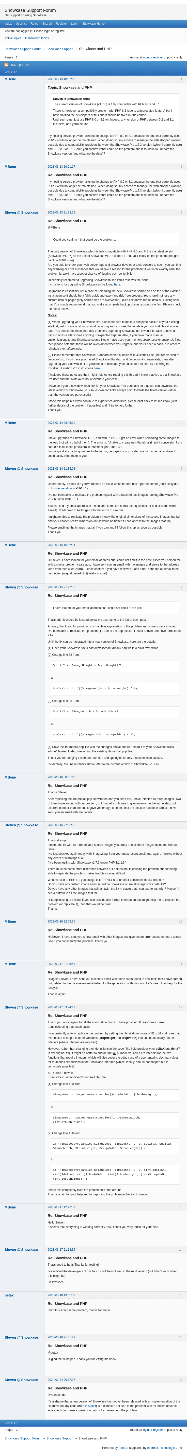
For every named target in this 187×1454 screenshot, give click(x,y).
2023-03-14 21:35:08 (61, 468)
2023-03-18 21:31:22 (61, 1337)
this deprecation (61, 488)
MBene (10, 79)
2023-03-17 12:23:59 (61, 1207)
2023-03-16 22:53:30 (61, 921)
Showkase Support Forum (30, 10)
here (117, 284)
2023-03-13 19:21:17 (61, 166)
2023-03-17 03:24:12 (61, 1007)
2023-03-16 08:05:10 (61, 777)
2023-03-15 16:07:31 (61, 545)
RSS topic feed (20, 65)
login (146, 57)
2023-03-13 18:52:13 (61, 79)
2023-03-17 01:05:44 (61, 964)
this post (90, 1406)
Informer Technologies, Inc (164, 1448)
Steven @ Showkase (21, 212)
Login (74, 23)
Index (8, 23)
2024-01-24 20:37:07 (61, 1380)
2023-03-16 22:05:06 (61, 825)
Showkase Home (93, 23)
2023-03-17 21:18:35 (61, 1249)
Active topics (13, 38)
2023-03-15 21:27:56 (61, 587)
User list (21, 23)
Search (47, 23)
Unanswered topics (36, 38)
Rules (34, 23)
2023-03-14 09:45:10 (61, 423)
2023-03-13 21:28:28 (61, 212)
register (158, 57)
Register (61, 23)
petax (9, 1295)
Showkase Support (60, 49)
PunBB (122, 1448)
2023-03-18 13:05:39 (61, 1295)
